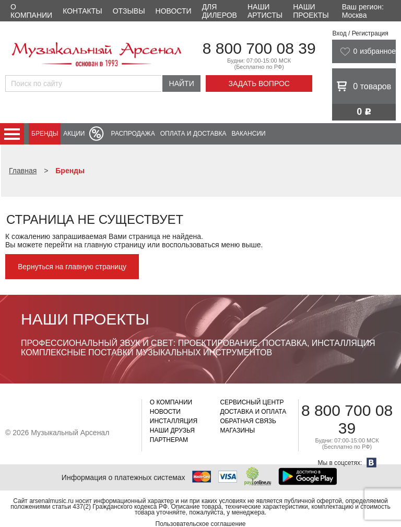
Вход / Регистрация (360, 33)
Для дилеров (219, 11)
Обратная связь (248, 421)
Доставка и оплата (253, 411)
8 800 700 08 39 (259, 48)
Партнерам (169, 440)
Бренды (44, 133)
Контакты (82, 11)
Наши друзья (172, 430)
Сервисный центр (252, 402)
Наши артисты (264, 11)
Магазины (237, 430)
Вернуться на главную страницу (72, 266)
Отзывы (129, 11)
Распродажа (133, 133)
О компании (31, 11)
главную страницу (114, 245)
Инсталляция (173, 421)
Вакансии (249, 133)
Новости (174, 11)
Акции (74, 133)
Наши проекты (310, 11)
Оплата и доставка (193, 133)
